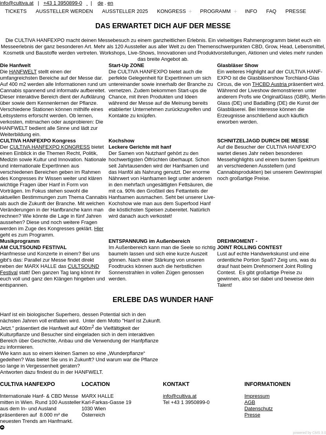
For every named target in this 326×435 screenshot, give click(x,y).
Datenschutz (258, 408)
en (110, 3)
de (100, 3)
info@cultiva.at (16, 3)
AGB (249, 402)
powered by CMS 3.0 (309, 433)
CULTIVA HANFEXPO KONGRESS (50, 147)
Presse (252, 415)
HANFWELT (22, 72)
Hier (99, 228)
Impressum (257, 396)
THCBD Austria (270, 84)
